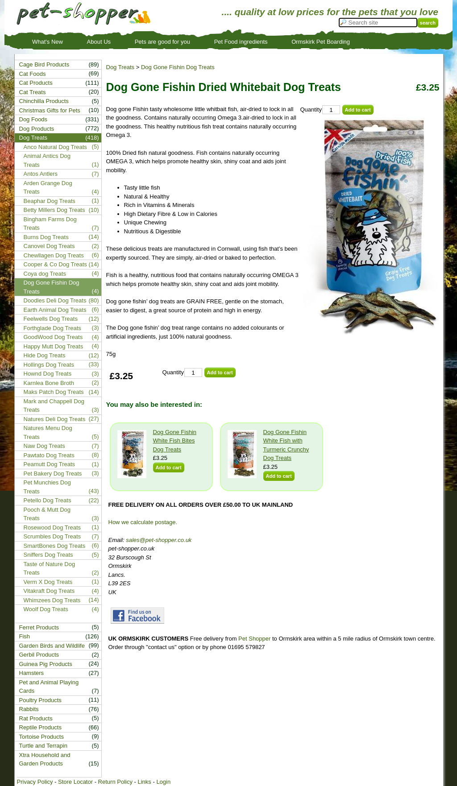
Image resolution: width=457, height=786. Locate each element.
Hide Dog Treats (45, 355)
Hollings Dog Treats (49, 364)
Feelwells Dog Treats (51, 318)
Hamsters (31, 673)
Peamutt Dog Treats (49, 464)
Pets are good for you (162, 41)
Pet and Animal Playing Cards (49, 687)
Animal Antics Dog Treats (47, 160)
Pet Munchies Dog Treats (47, 487)
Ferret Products (39, 627)
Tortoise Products (41, 736)
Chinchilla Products (44, 101)
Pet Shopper (254, 638)
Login (163, 781)
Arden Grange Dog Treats (48, 187)
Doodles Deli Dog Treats (55, 300)
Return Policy (115, 781)
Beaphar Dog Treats (49, 201)
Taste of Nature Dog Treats (49, 568)
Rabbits (29, 709)
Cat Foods (32, 73)
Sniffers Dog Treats (48, 554)
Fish (24, 636)
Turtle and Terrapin (43, 745)
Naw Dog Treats (44, 446)
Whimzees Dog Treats (52, 600)
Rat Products (36, 718)
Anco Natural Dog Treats (55, 147)
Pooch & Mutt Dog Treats (47, 514)
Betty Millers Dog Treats (54, 210)
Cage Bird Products (44, 64)
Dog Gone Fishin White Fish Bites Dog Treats (175, 441)
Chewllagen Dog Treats (54, 255)
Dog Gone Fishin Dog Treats (178, 67)
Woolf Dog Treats (46, 609)
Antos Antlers (41, 173)
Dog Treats (120, 67)
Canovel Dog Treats (49, 246)
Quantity (311, 109)
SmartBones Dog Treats (55, 545)
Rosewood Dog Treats (52, 527)
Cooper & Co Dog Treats (55, 264)
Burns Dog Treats (46, 237)
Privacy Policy (35, 781)
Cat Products (36, 82)
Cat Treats (32, 92)
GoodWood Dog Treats (53, 337)
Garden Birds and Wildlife (52, 645)
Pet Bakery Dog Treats (53, 473)
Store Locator (75, 781)
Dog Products (36, 128)
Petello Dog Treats (47, 500)
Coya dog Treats (45, 273)
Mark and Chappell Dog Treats (54, 406)
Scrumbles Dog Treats (52, 536)
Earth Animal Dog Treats (55, 309)
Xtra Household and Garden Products (45, 759)
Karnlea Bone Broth (49, 383)
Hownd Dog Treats (48, 373)
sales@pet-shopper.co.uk (158, 540)
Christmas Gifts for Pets (49, 110)
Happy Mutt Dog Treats (53, 346)
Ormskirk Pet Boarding (320, 41)
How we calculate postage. (143, 522)
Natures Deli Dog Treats (55, 419)
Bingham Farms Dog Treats (50, 224)
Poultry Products (40, 700)
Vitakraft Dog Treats (49, 590)
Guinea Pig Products (45, 664)
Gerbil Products (39, 654)
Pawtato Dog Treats (49, 455)
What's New (47, 41)
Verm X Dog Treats (48, 582)
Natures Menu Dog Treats (48, 432)
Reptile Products (40, 727)
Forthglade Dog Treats (52, 328)
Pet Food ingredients (241, 41)
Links (144, 781)
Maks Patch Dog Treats (54, 392)
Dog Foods (33, 119)
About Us (99, 41)
